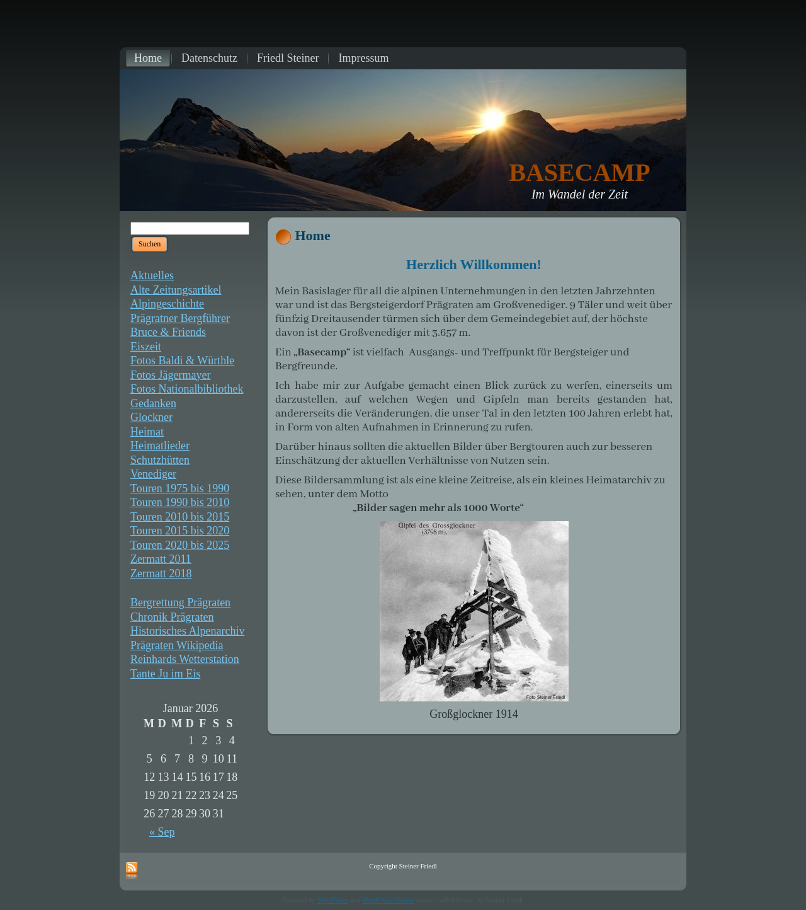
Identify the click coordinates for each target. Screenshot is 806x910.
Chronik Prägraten (171, 617)
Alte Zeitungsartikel (175, 290)
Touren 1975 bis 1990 (179, 488)
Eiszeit (145, 346)
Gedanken (153, 403)
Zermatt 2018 (160, 573)
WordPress (332, 900)
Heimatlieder (160, 445)
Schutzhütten (160, 460)
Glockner (151, 417)
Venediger (153, 474)
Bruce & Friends (168, 332)
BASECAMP (579, 172)
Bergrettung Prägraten (180, 602)
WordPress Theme (388, 900)
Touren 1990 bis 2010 (179, 502)
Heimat (147, 431)
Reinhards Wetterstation (184, 659)
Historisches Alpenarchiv (187, 631)
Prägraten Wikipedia (176, 645)
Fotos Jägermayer (170, 375)
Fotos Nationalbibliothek (187, 389)
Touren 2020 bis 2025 (179, 545)
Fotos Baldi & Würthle (182, 360)
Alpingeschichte (167, 303)
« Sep (162, 832)
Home (313, 235)
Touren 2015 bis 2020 (179, 530)
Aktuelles (152, 275)
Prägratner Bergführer (180, 318)
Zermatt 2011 (160, 559)
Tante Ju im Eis (165, 673)
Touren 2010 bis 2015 (179, 516)
